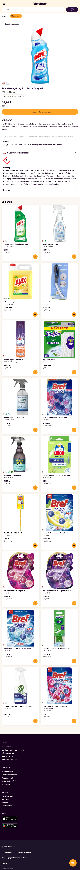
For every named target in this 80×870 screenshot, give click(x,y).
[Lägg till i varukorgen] (35, 256)
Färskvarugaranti (9, 759)
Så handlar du (8, 753)
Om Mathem (7, 796)
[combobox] (35, 9)
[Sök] (4, 9)
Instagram (7, 784)
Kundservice (7, 771)
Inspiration (6, 747)
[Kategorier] (4, 3)
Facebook (7, 778)
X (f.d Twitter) (9, 781)
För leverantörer (9, 775)
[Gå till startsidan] (40, 3)
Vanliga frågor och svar (13, 750)
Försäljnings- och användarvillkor (16, 852)
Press (5, 802)
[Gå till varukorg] (72, 9)
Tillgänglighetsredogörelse (14, 858)
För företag (7, 806)
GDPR (4, 863)
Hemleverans (8, 756)
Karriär (6, 799)
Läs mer (5, 141)
